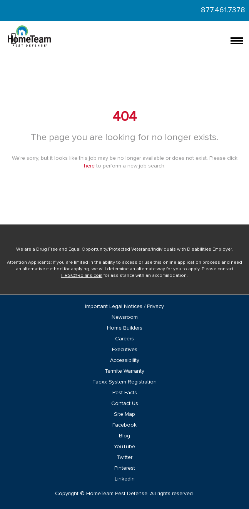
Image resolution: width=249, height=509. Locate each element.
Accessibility (124, 360)
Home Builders (124, 328)
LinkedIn (125, 479)
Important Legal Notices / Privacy (124, 306)
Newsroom (125, 317)
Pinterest (124, 468)
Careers (124, 339)
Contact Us (124, 403)
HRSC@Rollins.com (81, 275)
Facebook (124, 425)
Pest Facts (124, 392)
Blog (124, 436)
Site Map (124, 414)
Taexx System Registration (124, 382)
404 (125, 117)
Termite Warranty (124, 371)
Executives (124, 349)
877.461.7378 (223, 10)
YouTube (124, 446)
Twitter (124, 457)
